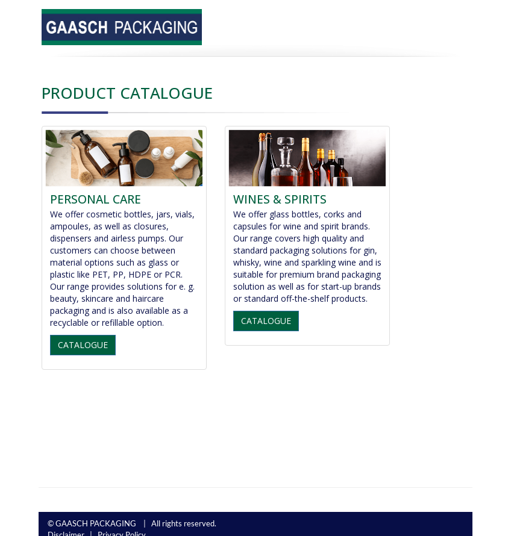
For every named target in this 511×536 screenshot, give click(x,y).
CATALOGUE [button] (83, 345)
